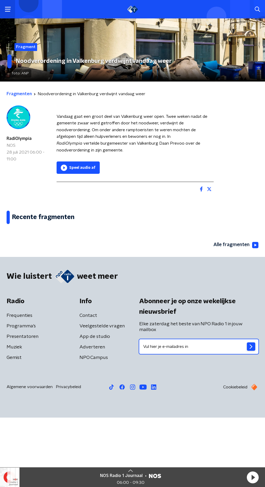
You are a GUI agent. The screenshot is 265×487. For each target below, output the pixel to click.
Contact (88, 385)
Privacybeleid (68, 456)
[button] (252, 477)
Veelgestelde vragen (102, 395)
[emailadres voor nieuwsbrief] (199, 416)
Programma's (21, 395)
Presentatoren (22, 406)
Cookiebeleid (235, 456)
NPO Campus (93, 427)
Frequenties (19, 385)
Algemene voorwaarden (30, 456)
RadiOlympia (19, 138)
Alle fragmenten (235, 314)
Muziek (14, 416)
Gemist (14, 427)
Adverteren (92, 416)
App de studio (94, 406)
